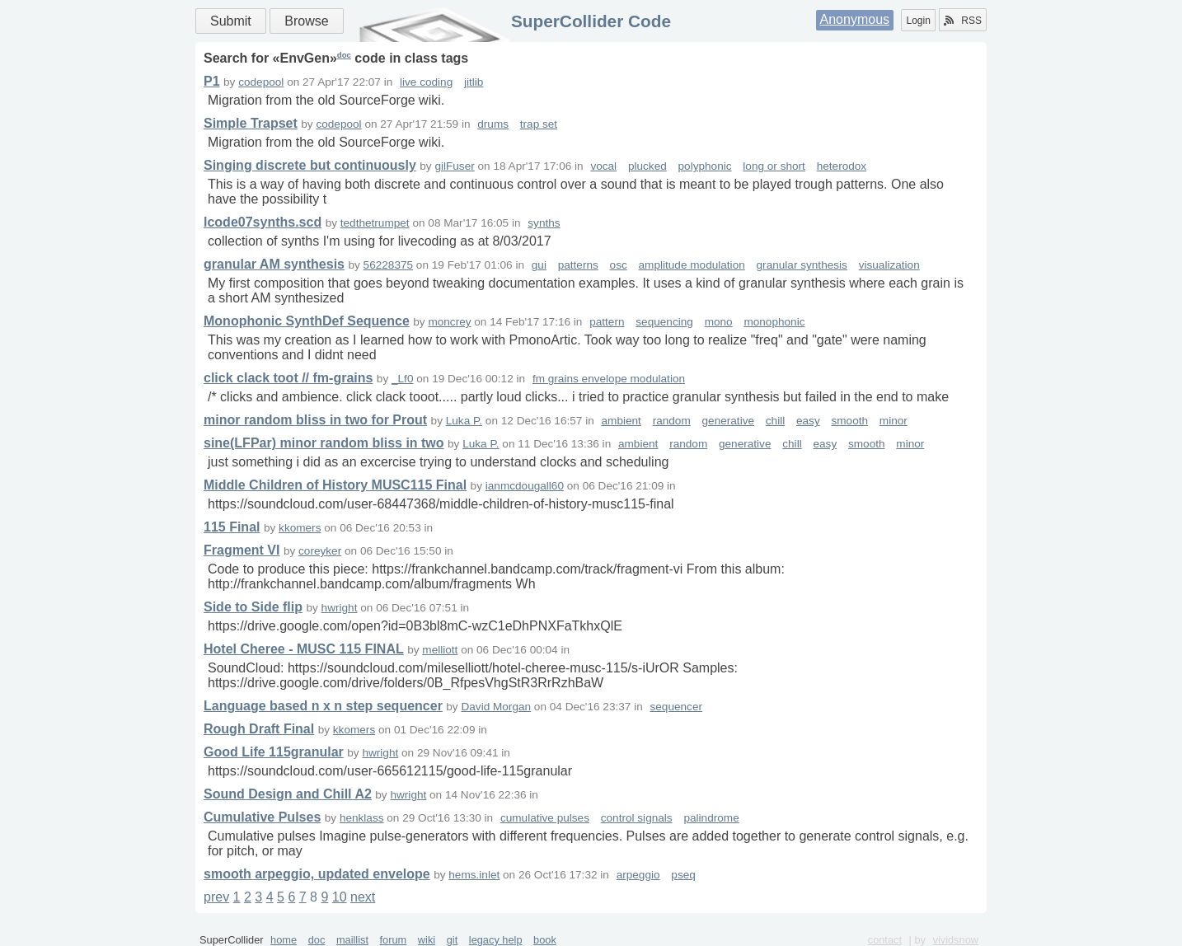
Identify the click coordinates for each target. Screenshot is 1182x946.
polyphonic (705, 166)
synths (544, 223)
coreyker (319, 551)
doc (344, 54)
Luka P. (464, 420)
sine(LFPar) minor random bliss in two (324, 443)
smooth (850, 420)
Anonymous (855, 19)
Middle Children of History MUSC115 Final (335, 485)
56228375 (388, 265)
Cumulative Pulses (262, 817)
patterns (578, 265)
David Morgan (496, 706)
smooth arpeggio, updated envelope (317, 874)
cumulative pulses (544, 818)
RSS (963, 20)
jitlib (473, 82)
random (672, 420)
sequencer (676, 706)
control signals (637, 818)
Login (918, 20)
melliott (439, 650)
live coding (426, 82)
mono (719, 322)
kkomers (300, 528)
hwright (339, 608)
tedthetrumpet (375, 223)
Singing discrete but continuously (310, 165)
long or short (774, 166)
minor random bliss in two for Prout (315, 420)
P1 (212, 81)
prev (216, 897)
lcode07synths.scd (262, 222)
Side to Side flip (253, 607)
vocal (603, 166)
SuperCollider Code (591, 21)
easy (808, 420)
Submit (230, 21)
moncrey (449, 322)
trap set (538, 124)
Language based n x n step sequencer (323, 706)
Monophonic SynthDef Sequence (307, 321)
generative (728, 420)
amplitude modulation (692, 265)
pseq (683, 875)
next (362, 897)
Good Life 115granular (274, 752)
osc (618, 265)
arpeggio (638, 875)
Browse (306, 21)
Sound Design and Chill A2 (288, 794)
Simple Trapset (251, 123)
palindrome (711, 818)
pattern (606, 322)
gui (539, 265)
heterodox (841, 166)
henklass (362, 818)
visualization (889, 265)
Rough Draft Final (259, 729)
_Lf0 (402, 378)
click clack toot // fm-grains (288, 378)
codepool (261, 82)
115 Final (232, 527)
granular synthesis (802, 265)
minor (893, 420)
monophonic (773, 322)
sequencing (664, 322)
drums (493, 124)
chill (775, 420)
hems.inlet (474, 875)
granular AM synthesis (274, 264)
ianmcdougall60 (524, 486)
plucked (647, 166)
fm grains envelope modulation (608, 378)
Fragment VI (241, 550)
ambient (621, 420)
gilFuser (454, 166)
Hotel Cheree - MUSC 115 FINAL (304, 649)
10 (339, 897)
